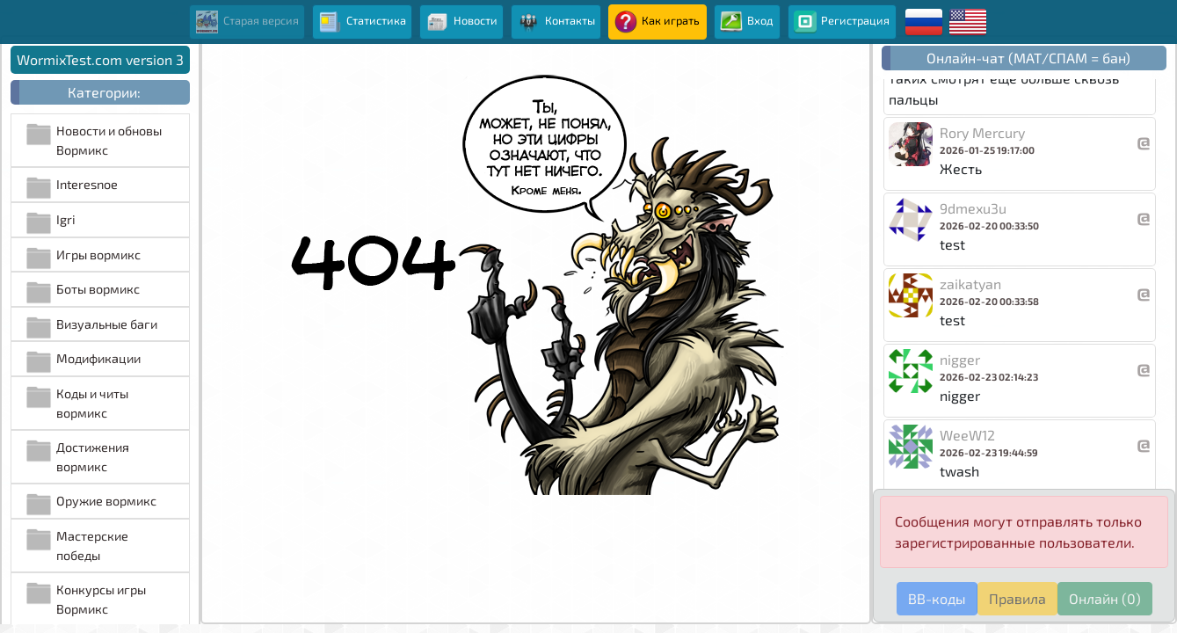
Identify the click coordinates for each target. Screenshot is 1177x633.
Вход (747, 22)
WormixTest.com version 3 (100, 59)
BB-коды (937, 598)
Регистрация (842, 22)
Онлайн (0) (1105, 598)
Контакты (555, 22)
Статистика (362, 22)
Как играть (657, 22)
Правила (1017, 598)
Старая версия (247, 22)
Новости (462, 22)
